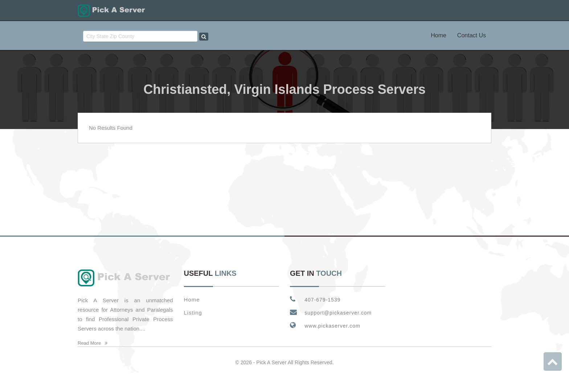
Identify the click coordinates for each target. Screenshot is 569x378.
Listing (193, 313)
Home (438, 35)
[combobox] (140, 36)
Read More (92, 343)
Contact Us (471, 35)
